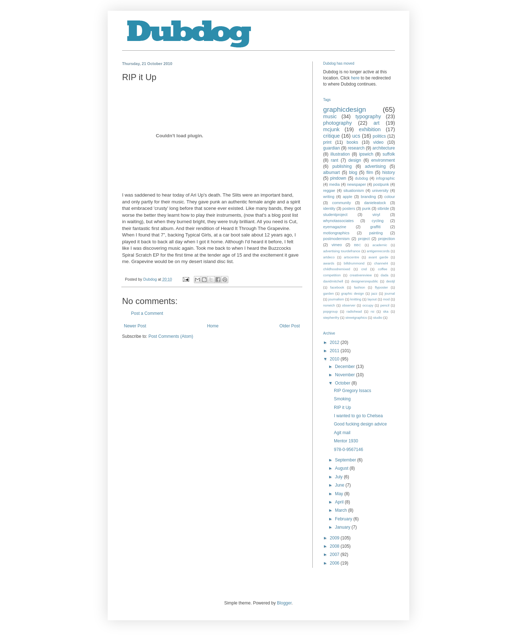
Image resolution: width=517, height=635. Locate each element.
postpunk (381, 184)
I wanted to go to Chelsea (358, 415)
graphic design (352, 293)
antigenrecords (378, 251)
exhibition (370, 129)
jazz (374, 293)
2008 (335, 546)
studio (377, 317)
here (355, 77)
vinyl (376, 214)
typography (368, 116)
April (340, 502)
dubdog (361, 178)
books (352, 142)
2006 (335, 563)
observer (348, 305)
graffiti (375, 227)
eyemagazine (334, 227)
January (343, 527)
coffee (382, 269)
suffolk (389, 154)
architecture (383, 148)
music (330, 116)
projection (386, 238)
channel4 (381, 263)
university (380, 190)
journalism (336, 299)
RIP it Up (342, 407)
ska (385, 311)
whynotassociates (338, 220)
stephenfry (331, 317)
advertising (375, 166)
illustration (340, 154)
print (327, 142)
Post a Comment (147, 313)
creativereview (361, 275)
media (334, 184)
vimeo (336, 245)
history (388, 172)
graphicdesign (344, 109)
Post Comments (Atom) (170, 336)
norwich (329, 305)
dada (384, 275)
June (340, 485)
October (343, 383)
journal (390, 293)
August (342, 468)
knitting (355, 299)
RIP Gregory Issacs (352, 390)
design (354, 160)
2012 (335, 342)
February (344, 518)
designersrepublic (364, 281)
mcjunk (331, 129)
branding (368, 196)
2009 (335, 537)
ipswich (366, 154)
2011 (335, 350)
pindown (338, 178)
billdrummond (354, 263)
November (345, 374)
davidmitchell (333, 281)
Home (213, 325)
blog (353, 172)
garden (328, 293)
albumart (331, 172)
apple (347, 196)
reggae (329, 190)
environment (383, 160)
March (341, 510)
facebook (337, 287)
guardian (331, 148)
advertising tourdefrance (341, 251)
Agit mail (342, 432)
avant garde (378, 257)
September (346, 460)
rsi (372, 311)
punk (366, 208)
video (378, 142)
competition (332, 275)
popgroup (330, 311)
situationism (353, 190)
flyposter (381, 287)
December (345, 366)
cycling (377, 220)
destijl (390, 281)
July (339, 476)
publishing (342, 166)
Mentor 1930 (346, 440)
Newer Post (135, 325)
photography (337, 123)
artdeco (329, 257)
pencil (384, 305)
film (369, 172)
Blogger (284, 603)
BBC (357, 245)
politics (379, 136)
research (356, 148)
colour (390, 196)
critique (331, 136)
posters (349, 208)
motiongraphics (336, 233)
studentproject (335, 214)
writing (328, 196)
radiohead (354, 311)
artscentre (351, 257)
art (376, 123)
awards (328, 263)
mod (386, 299)
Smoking (342, 398)
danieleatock (375, 203)
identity (329, 208)
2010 (335, 359)
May (339, 493)
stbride (383, 208)
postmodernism (336, 238)
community (341, 203)
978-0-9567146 (348, 449)
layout (372, 299)
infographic (385, 178)
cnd (364, 269)
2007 (335, 554)
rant (334, 160)
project (363, 238)
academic (379, 245)
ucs (356, 136)
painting (376, 233)
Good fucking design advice (360, 424)
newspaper (356, 184)
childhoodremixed (336, 269)
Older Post (289, 325)
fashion (359, 287)
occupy (367, 305)
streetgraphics (356, 317)
